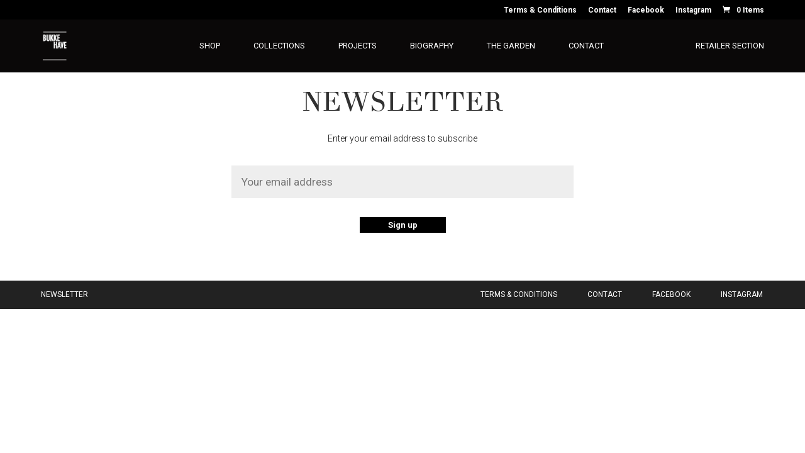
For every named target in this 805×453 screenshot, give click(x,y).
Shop (209, 46)
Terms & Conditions (540, 10)
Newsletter (64, 294)
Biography (431, 46)
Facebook (646, 10)
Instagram (693, 10)
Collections (279, 46)
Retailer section (730, 46)
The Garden (511, 46)
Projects (357, 46)
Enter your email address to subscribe (402, 138)
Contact (602, 10)
